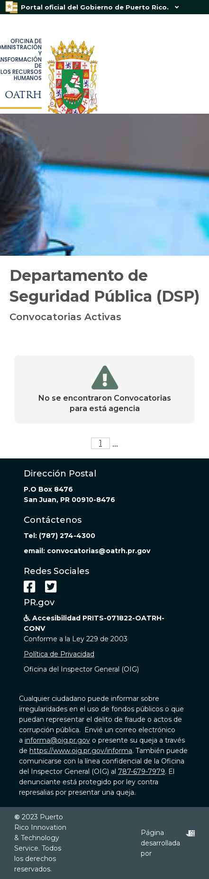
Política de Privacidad (59, 654)
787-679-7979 (141, 771)
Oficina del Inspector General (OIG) (81, 669)
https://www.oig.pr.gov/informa (80, 750)
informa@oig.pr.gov (57, 740)
